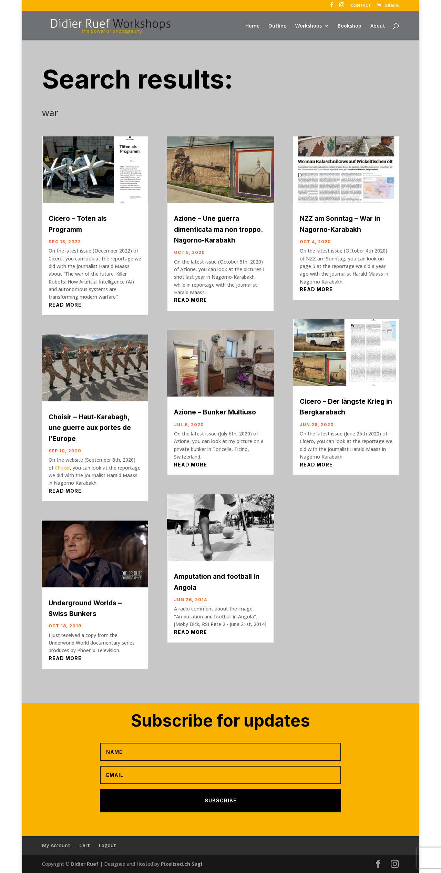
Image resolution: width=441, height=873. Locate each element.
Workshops (308, 26)
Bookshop (349, 26)
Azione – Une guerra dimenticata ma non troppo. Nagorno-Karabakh (218, 229)
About (377, 26)
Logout (107, 845)
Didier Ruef (85, 864)
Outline (277, 26)
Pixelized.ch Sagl (181, 864)
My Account (56, 845)
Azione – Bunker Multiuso (215, 412)
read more (65, 305)
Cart (84, 845)
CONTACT (361, 5)
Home (252, 26)
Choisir (62, 467)
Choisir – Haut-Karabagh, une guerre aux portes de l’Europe (90, 428)
